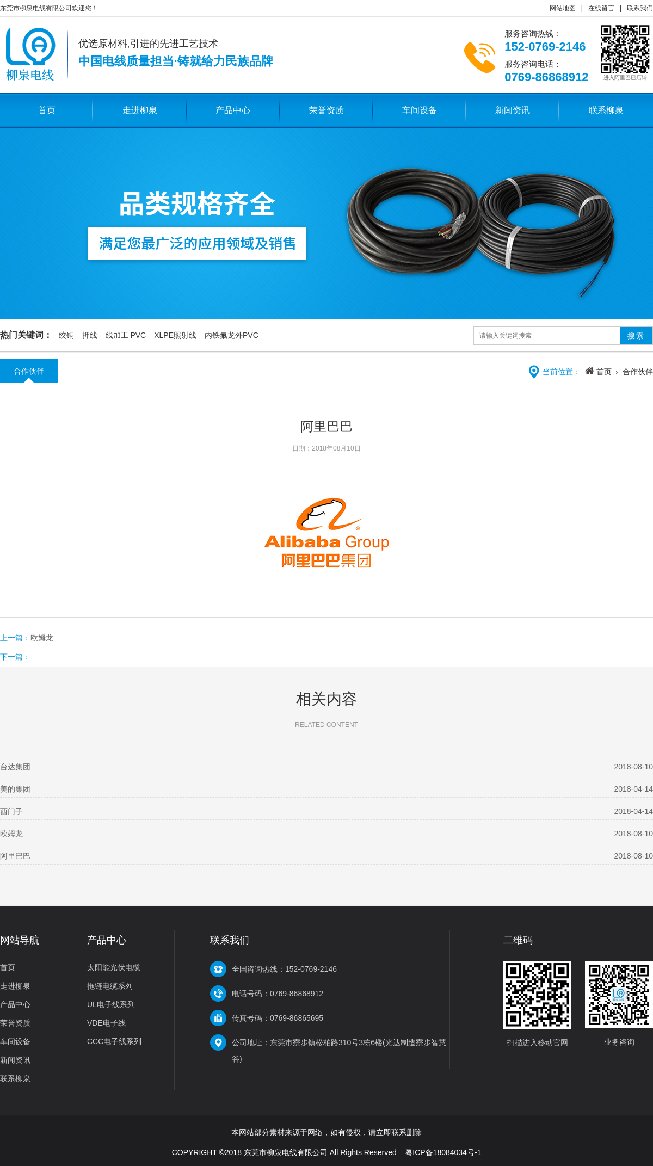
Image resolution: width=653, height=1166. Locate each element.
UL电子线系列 (111, 1004)
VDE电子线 (106, 1023)
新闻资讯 (512, 110)
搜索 (636, 335)
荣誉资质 (326, 110)
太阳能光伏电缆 (113, 967)
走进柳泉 (139, 110)
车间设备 (419, 110)
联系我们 (640, 8)
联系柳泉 (606, 110)
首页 (47, 110)
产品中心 (232, 110)
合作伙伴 (29, 371)
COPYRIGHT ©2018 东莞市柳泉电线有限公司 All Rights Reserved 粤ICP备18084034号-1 (327, 1152)
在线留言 (601, 8)
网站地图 (563, 8)
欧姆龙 (41, 637)
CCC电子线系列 (114, 1041)
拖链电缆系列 (110, 986)
